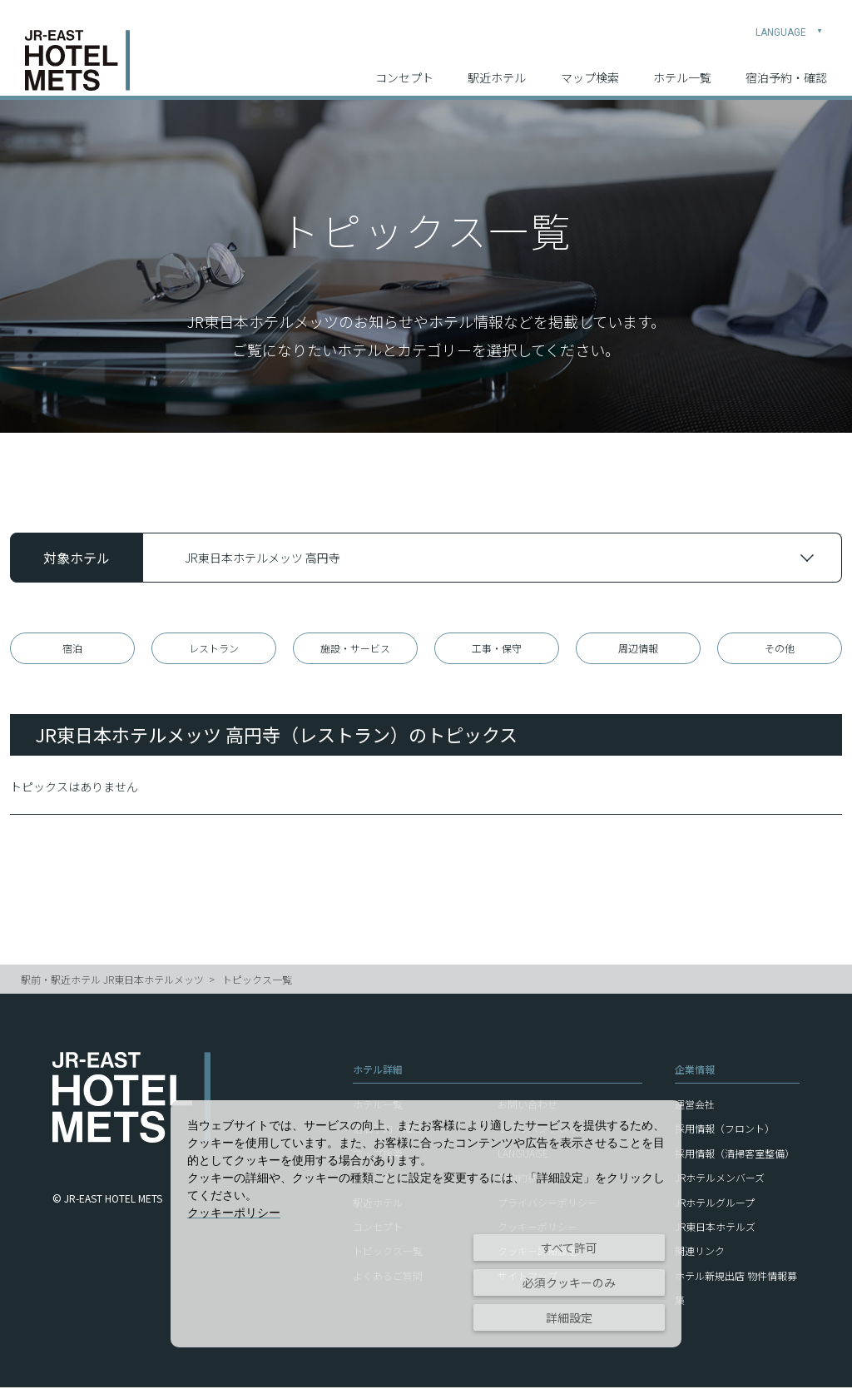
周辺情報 (638, 649)
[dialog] (426, 1223)
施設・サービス (355, 649)
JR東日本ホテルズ (715, 1229)
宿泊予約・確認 (786, 67)
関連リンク (700, 1253)
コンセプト (404, 67)
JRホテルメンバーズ (720, 1180)
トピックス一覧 (257, 982)
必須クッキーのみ (569, 1282)
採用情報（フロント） (725, 1131)
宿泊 (72, 649)
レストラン (214, 649)
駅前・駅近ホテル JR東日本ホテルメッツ (112, 982)
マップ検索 (590, 67)
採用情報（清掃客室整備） (735, 1155)
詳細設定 (569, 1317)
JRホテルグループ (715, 1204)
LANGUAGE (789, 21)
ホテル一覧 (682, 67)
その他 (780, 649)
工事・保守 (497, 649)
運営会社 (695, 1106)
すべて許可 (569, 1247)
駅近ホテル (497, 67)
